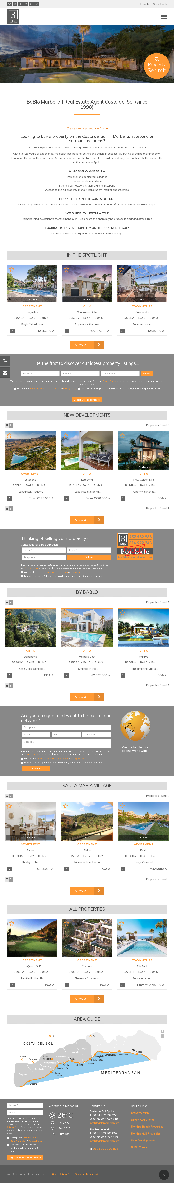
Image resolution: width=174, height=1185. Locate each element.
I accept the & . (45, 388)
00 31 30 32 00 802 (105, 1148)
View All (81, 345)
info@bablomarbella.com (104, 1123)
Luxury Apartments (142, 1119)
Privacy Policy (109, 381)
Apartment (32, 306)
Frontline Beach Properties (147, 1126)
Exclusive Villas (140, 1112)
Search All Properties (87, 399)
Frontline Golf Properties (145, 1133)
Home (55, 1174)
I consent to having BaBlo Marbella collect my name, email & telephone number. (119, 388)
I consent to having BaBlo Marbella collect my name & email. (22, 1148)
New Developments (143, 1140)
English (144, 4)
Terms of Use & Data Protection (45, 388)
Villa (87, 306)
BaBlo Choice (139, 1147)
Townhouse (142, 306)
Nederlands (160, 4)
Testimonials (81, 1174)
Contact (94, 1174)
